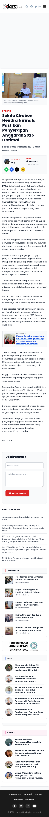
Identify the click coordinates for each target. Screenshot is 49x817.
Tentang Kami (14, 794)
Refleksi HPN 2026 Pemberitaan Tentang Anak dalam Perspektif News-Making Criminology (29, 712)
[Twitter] (35, 6)
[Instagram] (40, 6)
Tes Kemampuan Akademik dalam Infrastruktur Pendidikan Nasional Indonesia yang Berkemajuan (28, 690)
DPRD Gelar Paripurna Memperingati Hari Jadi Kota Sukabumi (22, 559)
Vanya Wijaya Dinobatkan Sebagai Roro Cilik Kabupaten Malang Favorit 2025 (28, 775)
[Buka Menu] (44, 6)
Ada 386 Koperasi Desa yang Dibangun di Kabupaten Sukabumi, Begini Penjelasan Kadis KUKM (23, 528)
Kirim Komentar (17, 493)
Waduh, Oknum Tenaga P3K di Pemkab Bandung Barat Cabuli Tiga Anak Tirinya (29, 629)
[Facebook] (31, 6)
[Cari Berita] (27, 6)
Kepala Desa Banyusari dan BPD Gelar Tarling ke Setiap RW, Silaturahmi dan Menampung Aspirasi (30, 340)
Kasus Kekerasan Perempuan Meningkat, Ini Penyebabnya (28, 742)
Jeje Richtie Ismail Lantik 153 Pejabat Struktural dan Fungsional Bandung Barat (29, 578)
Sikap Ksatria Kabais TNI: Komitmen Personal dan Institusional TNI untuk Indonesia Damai (27, 668)
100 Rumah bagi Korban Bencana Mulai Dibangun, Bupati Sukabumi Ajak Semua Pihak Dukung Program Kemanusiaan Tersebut (23, 539)
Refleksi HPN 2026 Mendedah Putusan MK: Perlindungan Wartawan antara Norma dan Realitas (29, 701)
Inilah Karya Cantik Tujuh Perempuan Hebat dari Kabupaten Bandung (27, 764)
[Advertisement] (24, 40)
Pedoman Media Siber (24, 799)
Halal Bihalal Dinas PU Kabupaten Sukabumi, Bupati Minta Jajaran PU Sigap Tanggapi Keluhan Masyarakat (24, 550)
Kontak (38, 794)
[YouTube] (34, 806)
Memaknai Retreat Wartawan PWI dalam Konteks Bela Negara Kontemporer (25, 679)
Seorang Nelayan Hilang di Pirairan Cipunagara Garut (23, 518)
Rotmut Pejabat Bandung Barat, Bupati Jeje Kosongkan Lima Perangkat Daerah (29, 616)
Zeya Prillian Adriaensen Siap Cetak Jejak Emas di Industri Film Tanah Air (29, 753)
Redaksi (28, 794)
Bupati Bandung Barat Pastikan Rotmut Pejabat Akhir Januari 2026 (27, 590)
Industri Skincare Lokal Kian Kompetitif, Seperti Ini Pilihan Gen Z (29, 603)
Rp (23, 169)
